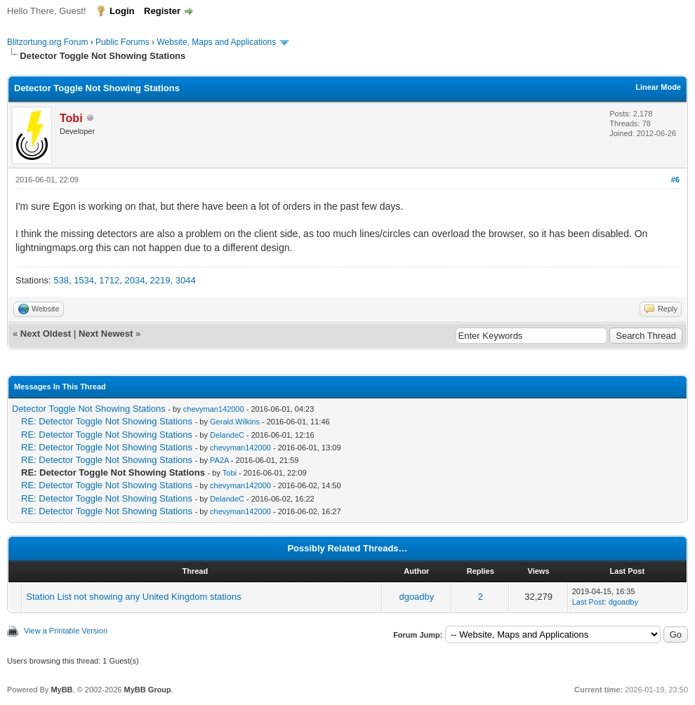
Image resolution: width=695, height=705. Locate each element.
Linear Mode (658, 87)
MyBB (61, 689)
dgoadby (416, 596)
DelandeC (227, 435)
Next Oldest (45, 333)
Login (122, 11)
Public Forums (122, 42)
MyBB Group (147, 689)
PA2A (219, 460)
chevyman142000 (213, 409)
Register (162, 11)
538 (61, 280)
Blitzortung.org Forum (47, 42)
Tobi (230, 473)
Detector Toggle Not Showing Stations (89, 408)
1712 (109, 280)
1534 (84, 280)
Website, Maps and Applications (216, 42)
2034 (134, 280)
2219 (160, 280)
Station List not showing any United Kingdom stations (133, 596)
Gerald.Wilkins (235, 421)
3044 (186, 280)
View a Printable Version (65, 630)
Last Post (588, 602)
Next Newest (106, 333)
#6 (675, 179)
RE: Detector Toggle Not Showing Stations (106, 421)
